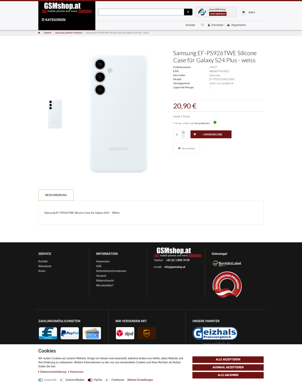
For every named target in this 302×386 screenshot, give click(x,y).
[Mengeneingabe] (177, 134)
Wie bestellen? (104, 285)
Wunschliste (186, 148)
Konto (41, 271)
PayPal (98, 379)
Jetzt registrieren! (218, 14)
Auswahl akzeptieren (228, 367)
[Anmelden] (215, 25)
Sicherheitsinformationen (111, 271)
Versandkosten (202, 123)
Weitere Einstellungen (140, 379)
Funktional (118, 379)
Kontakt (190, 25)
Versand (101, 275)
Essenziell (50, 379)
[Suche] (188, 12)
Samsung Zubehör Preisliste (68, 33)
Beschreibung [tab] (56, 195)
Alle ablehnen (228, 375)
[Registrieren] (236, 25)
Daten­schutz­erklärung (52, 371)
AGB (98, 266)
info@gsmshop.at (174, 266)
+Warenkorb (207, 134)
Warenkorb (44, 266)
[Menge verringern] (183, 136)
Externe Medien (75, 379)
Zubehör (48, 33)
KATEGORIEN (53, 20)
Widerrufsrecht (105, 280)
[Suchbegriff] (141, 12)
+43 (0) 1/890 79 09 (177, 260)
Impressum (103, 261)
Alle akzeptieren (228, 359)
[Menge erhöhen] (183, 132)
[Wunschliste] (202, 25)
